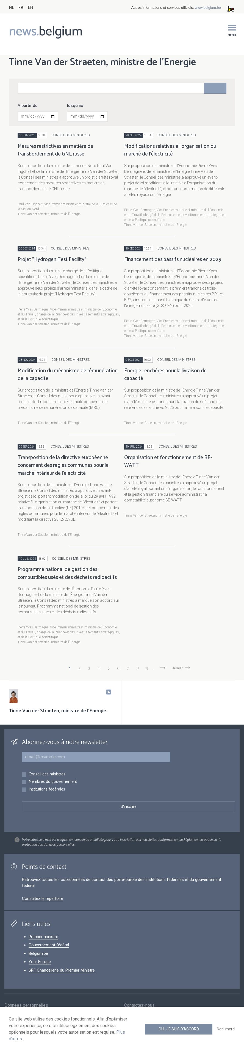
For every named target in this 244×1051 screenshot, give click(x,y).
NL (11, 7)
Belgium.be (38, 953)
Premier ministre (43, 936)
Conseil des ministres (47, 774)
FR (20, 7)
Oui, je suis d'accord (179, 1029)
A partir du (28, 105)
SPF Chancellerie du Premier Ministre (62, 970)
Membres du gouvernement (53, 782)
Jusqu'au (75, 105)
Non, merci (226, 1029)
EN (30, 7)
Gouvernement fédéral (49, 944)
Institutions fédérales (47, 789)
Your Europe (40, 961)
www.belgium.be (208, 7)
